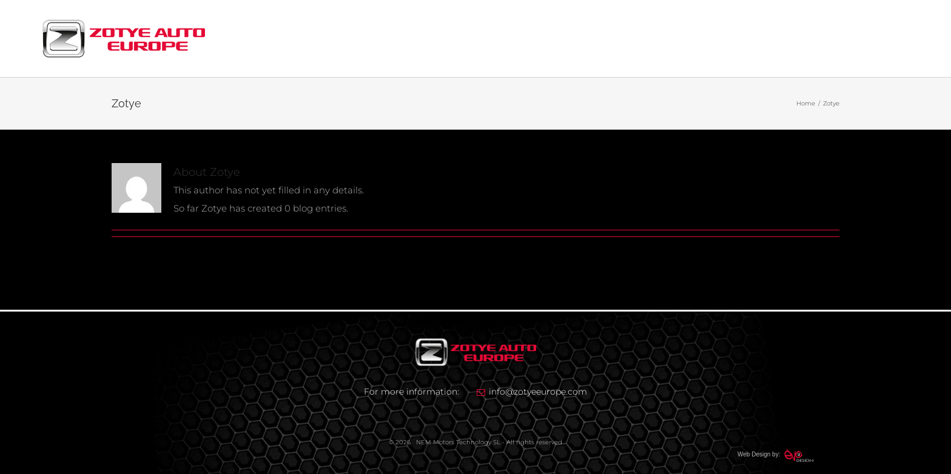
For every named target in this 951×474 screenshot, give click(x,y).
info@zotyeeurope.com (538, 391)
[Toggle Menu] (901, 38)
